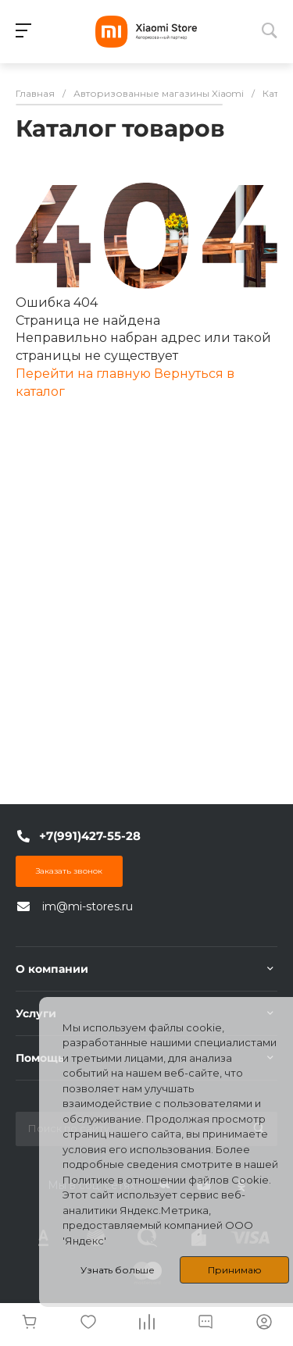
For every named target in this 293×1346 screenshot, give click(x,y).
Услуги (36, 1013)
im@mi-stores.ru (87, 906)
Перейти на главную (85, 373)
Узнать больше (117, 1270)
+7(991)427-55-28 (90, 835)
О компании (52, 969)
